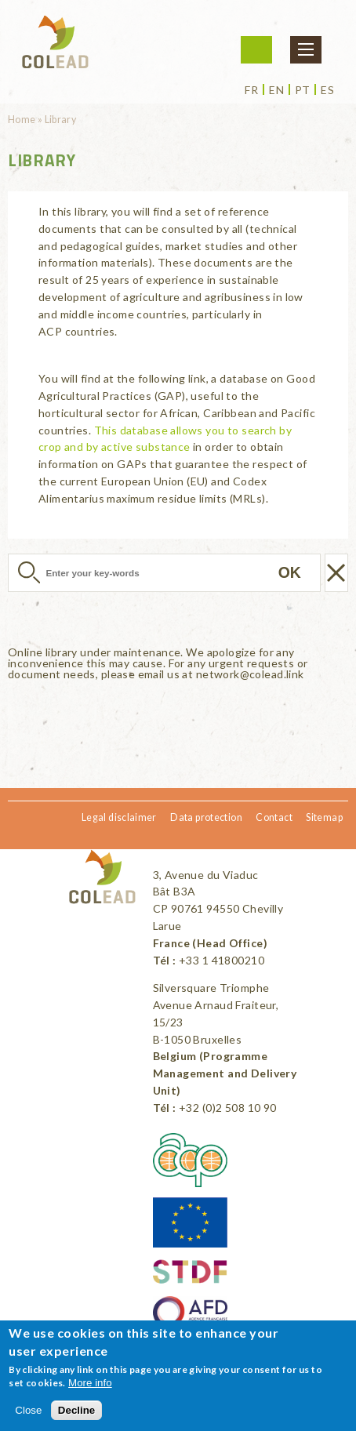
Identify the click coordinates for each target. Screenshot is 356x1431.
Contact (274, 817)
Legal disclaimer (119, 817)
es (327, 90)
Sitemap (324, 817)
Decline (76, 1410)
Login (256, 50)
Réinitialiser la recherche (336, 573)
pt (303, 90)
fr (251, 90)
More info (90, 1383)
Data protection (206, 817)
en (276, 90)
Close (28, 1410)
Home (22, 119)
